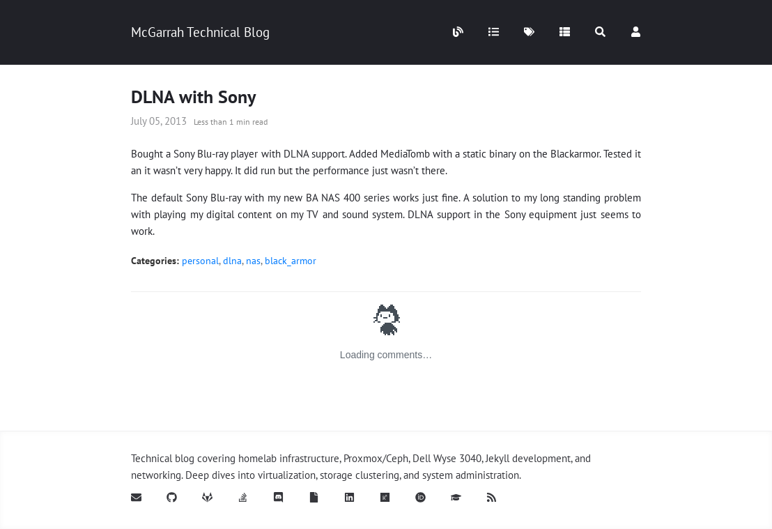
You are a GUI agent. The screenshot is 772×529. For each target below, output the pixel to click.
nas (253, 260)
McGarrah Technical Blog (200, 32)
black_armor (290, 260)
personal (200, 260)
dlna (232, 260)
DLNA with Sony (193, 96)
